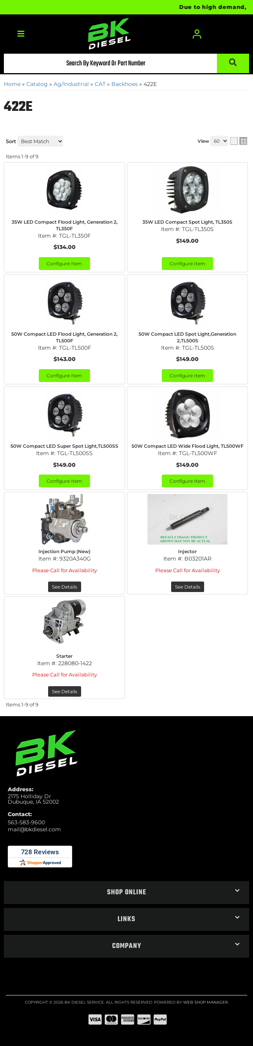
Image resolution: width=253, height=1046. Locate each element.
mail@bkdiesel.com (34, 829)
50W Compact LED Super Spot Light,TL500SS (64, 446)
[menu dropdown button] (21, 34)
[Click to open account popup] (197, 34)
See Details (64, 587)
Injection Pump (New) (64, 551)
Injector (187, 551)
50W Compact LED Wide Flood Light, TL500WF (188, 446)
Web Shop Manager (205, 1002)
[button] (126, 63)
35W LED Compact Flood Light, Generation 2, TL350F (65, 225)
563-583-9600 (26, 822)
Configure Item (64, 263)
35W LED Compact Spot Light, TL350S (187, 222)
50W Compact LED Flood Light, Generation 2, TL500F (64, 337)
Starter (64, 656)
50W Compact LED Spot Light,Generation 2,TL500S (187, 337)
